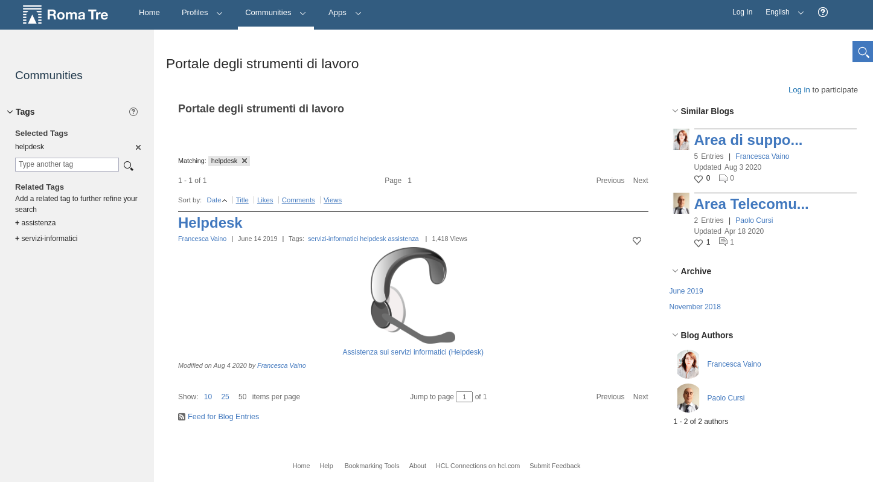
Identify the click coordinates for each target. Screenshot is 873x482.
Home (301, 465)
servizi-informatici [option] (46, 238)
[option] (137, 146)
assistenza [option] (35, 223)
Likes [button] (265, 200)
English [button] (782, 8)
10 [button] (208, 397)
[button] (822, 12)
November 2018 (695, 307)
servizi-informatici (333, 238)
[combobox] (67, 165)
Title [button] (242, 200)
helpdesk (373, 238)
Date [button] (213, 200)
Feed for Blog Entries (223, 417)
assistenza (403, 238)
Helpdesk (210, 222)
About (417, 465)
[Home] (149, 13)
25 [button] (225, 397)
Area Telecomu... (751, 204)
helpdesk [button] (229, 160)
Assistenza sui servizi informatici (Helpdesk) (413, 352)
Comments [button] (298, 200)
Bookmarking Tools (372, 465)
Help (326, 465)
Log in (799, 89)
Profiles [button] (202, 12)
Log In (742, 12)
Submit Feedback (554, 465)
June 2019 (686, 291)
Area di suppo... (748, 140)
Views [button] (333, 200)
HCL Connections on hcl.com (478, 465)
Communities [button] (276, 12)
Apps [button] (345, 12)
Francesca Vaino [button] (762, 156)
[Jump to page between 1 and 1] (464, 396)
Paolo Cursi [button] (754, 220)
